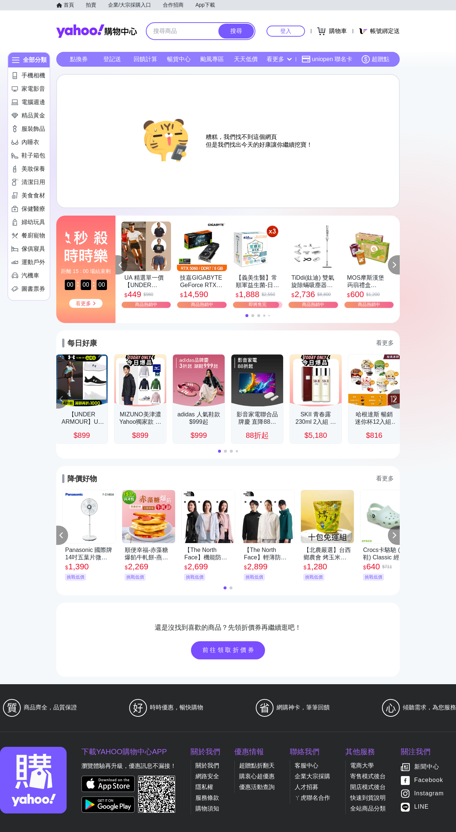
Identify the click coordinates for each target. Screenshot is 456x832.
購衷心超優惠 (257, 776)
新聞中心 (426, 767)
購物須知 (207, 808)
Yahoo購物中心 (96, 31)
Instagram (429, 794)
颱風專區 (212, 59)
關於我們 (207, 765)
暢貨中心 (179, 59)
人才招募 (306, 787)
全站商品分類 (368, 808)
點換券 (79, 59)
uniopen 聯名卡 (327, 59)
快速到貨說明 (368, 798)
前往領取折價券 (229, 650)
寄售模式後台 (368, 776)
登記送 (112, 59)
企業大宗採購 (312, 776)
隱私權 (204, 787)
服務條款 (207, 798)
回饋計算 (145, 59)
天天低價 (246, 59)
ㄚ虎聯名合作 (312, 798)
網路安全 (207, 776)
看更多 (279, 59)
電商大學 (362, 765)
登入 (285, 31)
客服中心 (306, 765)
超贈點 (375, 59)
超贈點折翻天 (257, 765)
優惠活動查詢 (257, 787)
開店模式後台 (368, 787)
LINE (421, 807)
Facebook (428, 780)
